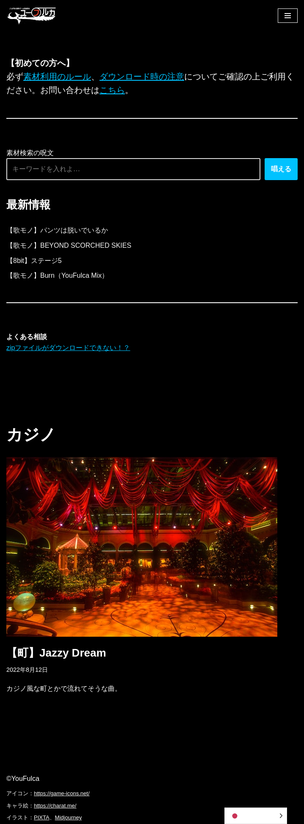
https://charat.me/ (55, 805)
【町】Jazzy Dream (56, 652)
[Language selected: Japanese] (255, 816)
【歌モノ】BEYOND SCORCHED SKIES (68, 245)
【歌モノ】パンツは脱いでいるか (57, 230)
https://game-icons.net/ (62, 793)
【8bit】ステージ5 (34, 260)
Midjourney (68, 817)
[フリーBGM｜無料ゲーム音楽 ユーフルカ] (31, 15)
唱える (281, 168)
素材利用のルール (57, 76)
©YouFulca (22, 778)
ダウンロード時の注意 (141, 76)
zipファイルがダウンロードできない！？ (68, 347)
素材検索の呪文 (30, 152)
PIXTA (42, 817)
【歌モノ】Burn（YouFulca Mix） (57, 275)
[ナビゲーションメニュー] (288, 15)
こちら (112, 90)
